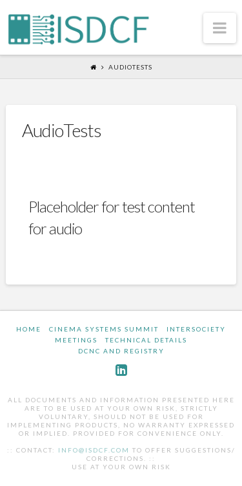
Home (28, 329)
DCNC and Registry (121, 351)
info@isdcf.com (94, 450)
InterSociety (196, 329)
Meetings (76, 340)
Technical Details (146, 340)
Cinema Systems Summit (104, 329)
